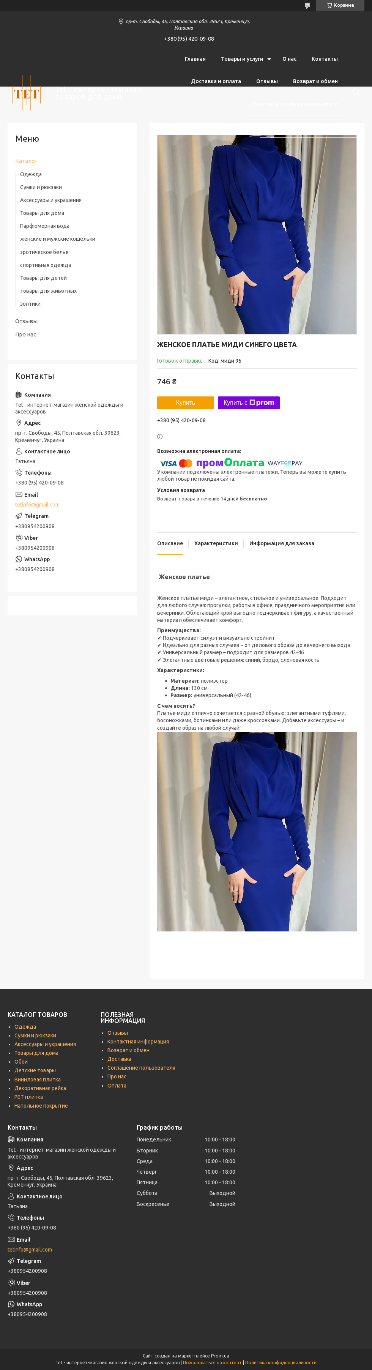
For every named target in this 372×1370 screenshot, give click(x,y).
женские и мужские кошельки (57, 239)
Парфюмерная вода (44, 226)
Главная (195, 59)
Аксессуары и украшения (51, 200)
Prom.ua (220, 1355)
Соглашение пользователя (302, 126)
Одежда (31, 174)
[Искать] (354, 93)
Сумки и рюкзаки (41, 187)
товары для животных (48, 291)
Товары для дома (42, 213)
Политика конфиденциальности (295, 104)
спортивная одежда (45, 265)
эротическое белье (44, 252)
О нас (289, 59)
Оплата (116, 1086)
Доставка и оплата (216, 81)
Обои (21, 1062)
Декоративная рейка (40, 1088)
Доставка (119, 1059)
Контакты (325, 59)
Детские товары (35, 1070)
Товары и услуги (242, 59)
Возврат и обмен (315, 81)
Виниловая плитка (37, 1079)
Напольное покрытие (41, 1106)
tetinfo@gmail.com (37, 505)
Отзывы (267, 81)
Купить (185, 402)
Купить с (249, 402)
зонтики (30, 304)
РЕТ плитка (28, 1097)
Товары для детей (43, 278)
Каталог (26, 161)
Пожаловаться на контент (212, 1362)
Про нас (25, 334)
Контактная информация (138, 1042)
